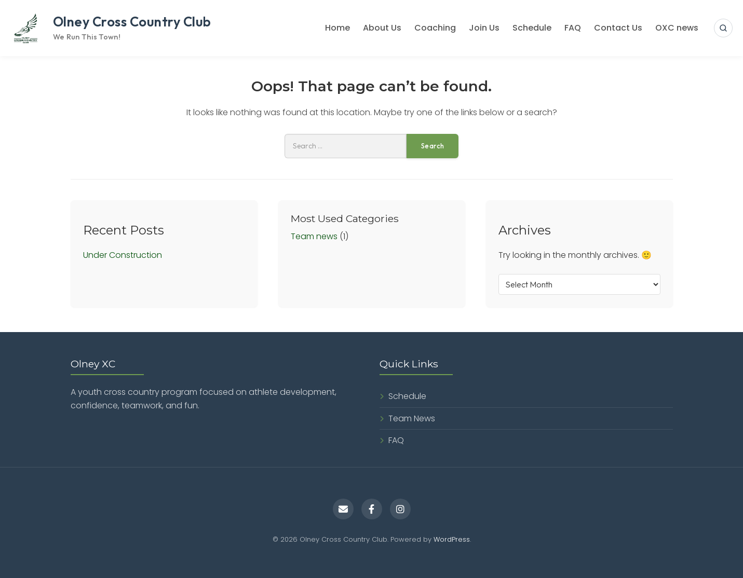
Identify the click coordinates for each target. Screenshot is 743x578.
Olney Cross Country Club (132, 21)
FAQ (572, 28)
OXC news (676, 28)
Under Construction (122, 255)
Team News (411, 418)
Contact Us (618, 28)
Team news (314, 236)
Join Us (484, 28)
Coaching (435, 28)
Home (337, 28)
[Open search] (723, 28)
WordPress (452, 539)
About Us (382, 28)
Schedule (531, 28)
